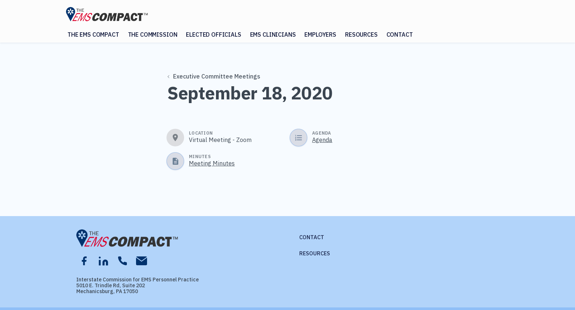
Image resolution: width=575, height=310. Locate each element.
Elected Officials (213, 34)
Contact (400, 34)
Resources (361, 34)
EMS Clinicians (273, 34)
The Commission (152, 34)
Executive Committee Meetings (214, 76)
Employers (320, 34)
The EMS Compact (93, 34)
